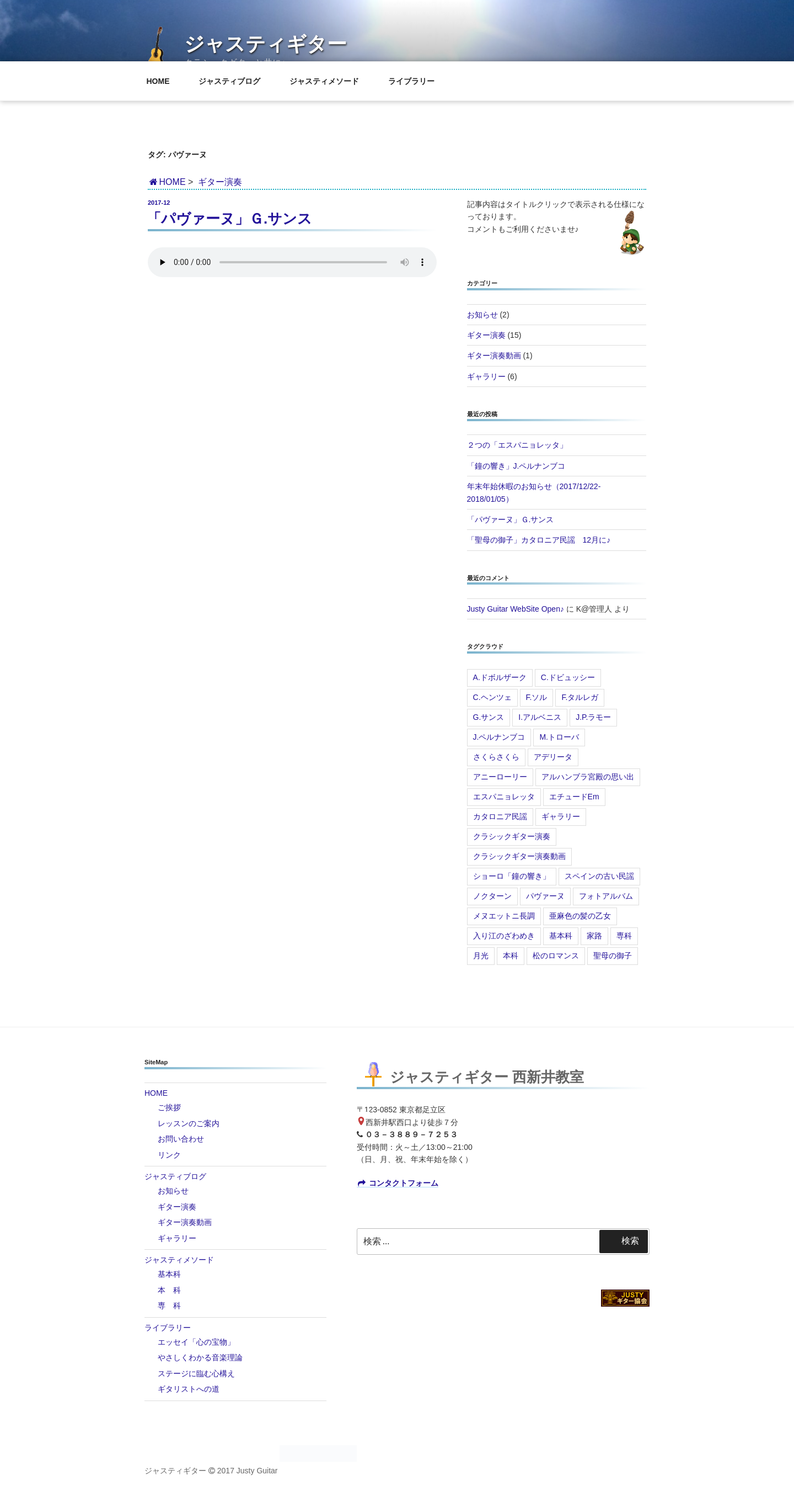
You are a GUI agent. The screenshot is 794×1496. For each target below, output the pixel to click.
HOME (163, 81)
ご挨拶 (169, 1107)
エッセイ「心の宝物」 (196, 1342)
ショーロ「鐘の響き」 (511, 876)
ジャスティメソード (329, 81)
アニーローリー (500, 776)
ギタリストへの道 (188, 1388)
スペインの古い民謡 (599, 876)
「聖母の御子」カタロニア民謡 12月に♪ (539, 539)
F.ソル (537, 697)
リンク (169, 1154)
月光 (481, 955)
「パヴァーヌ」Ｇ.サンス (229, 218)
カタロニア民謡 (500, 816)
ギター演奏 (220, 182)
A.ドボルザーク (500, 677)
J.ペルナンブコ (499, 737)
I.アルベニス (539, 717)
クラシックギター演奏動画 (519, 856)
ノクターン (492, 896)
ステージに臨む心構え (196, 1373)
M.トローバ (559, 737)
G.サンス (489, 717)
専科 (624, 935)
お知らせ (482, 314)
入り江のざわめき (504, 935)
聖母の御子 (612, 955)
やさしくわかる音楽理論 (200, 1357)
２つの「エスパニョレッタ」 (517, 445)
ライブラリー (416, 81)
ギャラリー (486, 376)
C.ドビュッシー (568, 677)
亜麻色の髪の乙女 (580, 915)
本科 (510, 955)
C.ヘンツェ (492, 697)
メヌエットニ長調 (504, 915)
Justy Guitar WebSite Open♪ (515, 608)
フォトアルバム (606, 896)
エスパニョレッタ (504, 796)
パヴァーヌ (545, 896)
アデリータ (553, 756)
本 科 (169, 1290)
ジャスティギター (265, 44)
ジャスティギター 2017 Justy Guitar (211, 1470)
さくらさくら (496, 756)
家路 (594, 935)
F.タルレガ (579, 697)
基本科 (560, 935)
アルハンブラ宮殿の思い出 (587, 776)
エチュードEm (574, 796)
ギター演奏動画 (494, 355)
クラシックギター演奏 (511, 836)
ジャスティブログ (234, 81)
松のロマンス (556, 955)
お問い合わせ (181, 1138)
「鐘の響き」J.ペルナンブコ (516, 465)
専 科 (169, 1305)
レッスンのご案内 (188, 1123)
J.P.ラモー (593, 717)
